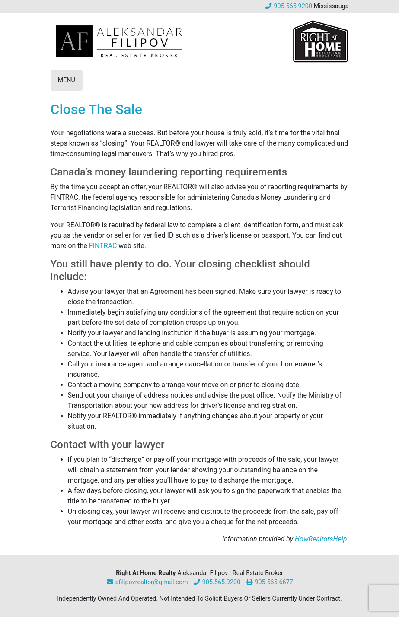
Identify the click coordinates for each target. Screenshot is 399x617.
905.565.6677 (269, 582)
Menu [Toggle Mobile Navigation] (66, 80)
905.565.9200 (288, 6)
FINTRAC (103, 246)
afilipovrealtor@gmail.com (147, 582)
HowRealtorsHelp (321, 539)
